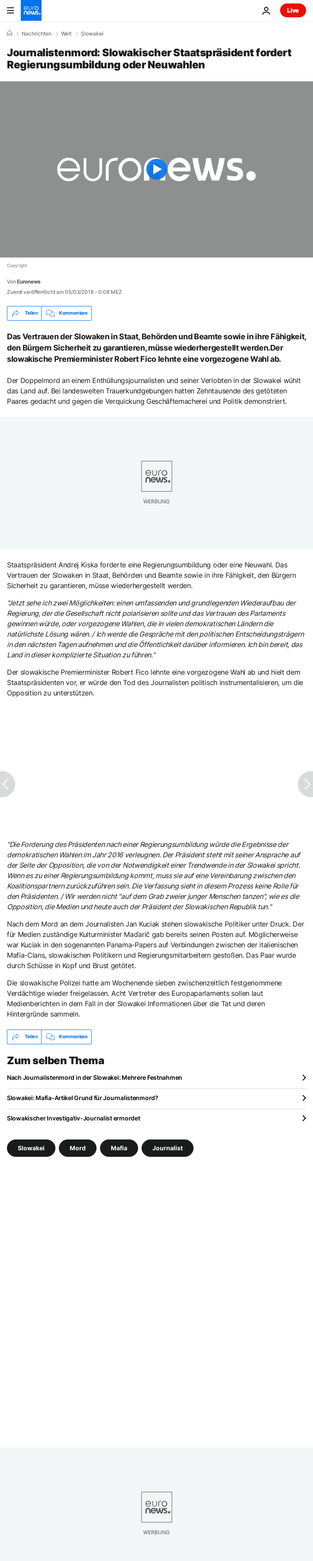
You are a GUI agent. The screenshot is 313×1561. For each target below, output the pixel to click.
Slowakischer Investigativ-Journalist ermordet (73, 1118)
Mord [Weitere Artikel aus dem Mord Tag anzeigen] (78, 1147)
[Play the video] (156, 169)
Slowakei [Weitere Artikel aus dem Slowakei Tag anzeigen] (31, 1147)
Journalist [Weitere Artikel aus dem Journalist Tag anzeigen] (167, 1147)
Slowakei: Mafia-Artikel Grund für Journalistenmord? (82, 1097)
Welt (66, 33)
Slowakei (92, 33)
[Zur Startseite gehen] (31, 10)
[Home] (9, 33)
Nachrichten (37, 33)
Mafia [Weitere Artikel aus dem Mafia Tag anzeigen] (119, 1147)
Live (293, 10)
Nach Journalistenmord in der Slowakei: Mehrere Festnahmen (94, 1077)
